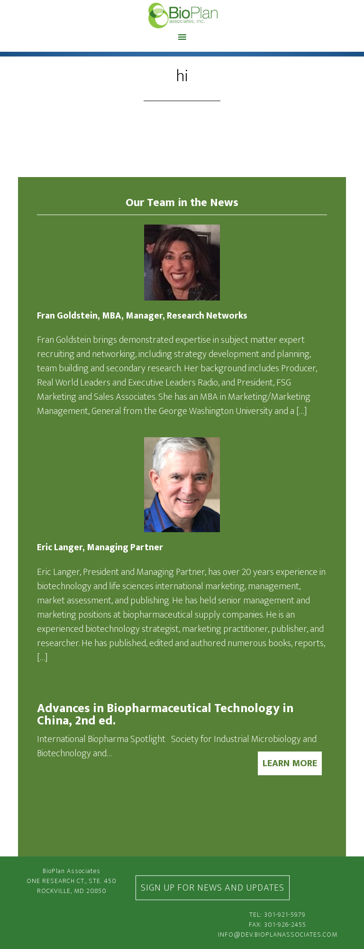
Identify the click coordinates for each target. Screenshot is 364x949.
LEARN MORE (290, 763)
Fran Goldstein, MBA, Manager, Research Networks (142, 315)
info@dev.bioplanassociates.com (277, 934)
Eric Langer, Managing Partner (100, 547)
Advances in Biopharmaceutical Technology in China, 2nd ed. (165, 714)
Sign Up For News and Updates (212, 888)
